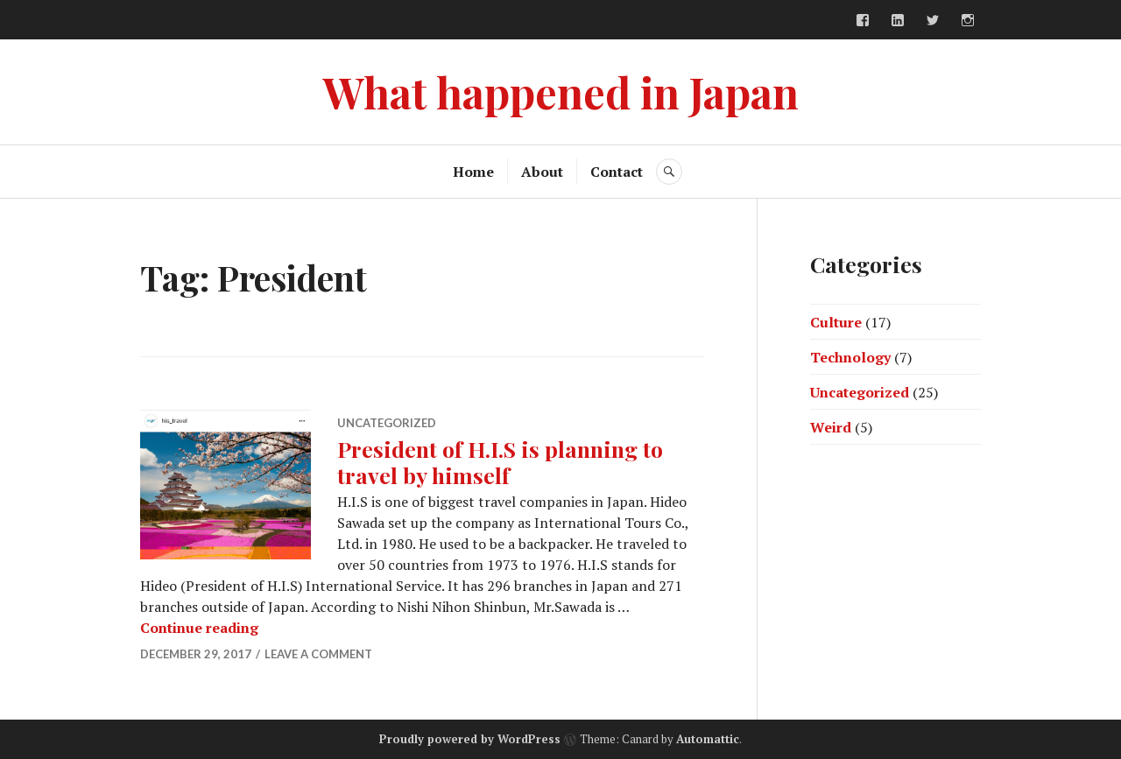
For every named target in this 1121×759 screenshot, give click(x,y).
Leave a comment (318, 654)
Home (473, 171)
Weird (830, 427)
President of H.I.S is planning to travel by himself (500, 461)
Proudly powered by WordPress (469, 739)
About (542, 171)
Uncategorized (386, 423)
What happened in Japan (560, 91)
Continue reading (199, 627)
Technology (850, 357)
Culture (836, 322)
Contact (616, 171)
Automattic (707, 739)
